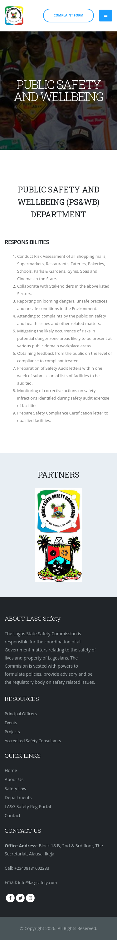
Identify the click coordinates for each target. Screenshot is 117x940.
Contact (12, 815)
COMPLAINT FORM (68, 15)
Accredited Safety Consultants (33, 740)
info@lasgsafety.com (37, 882)
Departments (18, 797)
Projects (12, 731)
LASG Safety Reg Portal (28, 806)
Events (11, 722)
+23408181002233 (31, 868)
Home (11, 770)
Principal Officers (21, 713)
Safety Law (16, 788)
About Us (14, 779)
